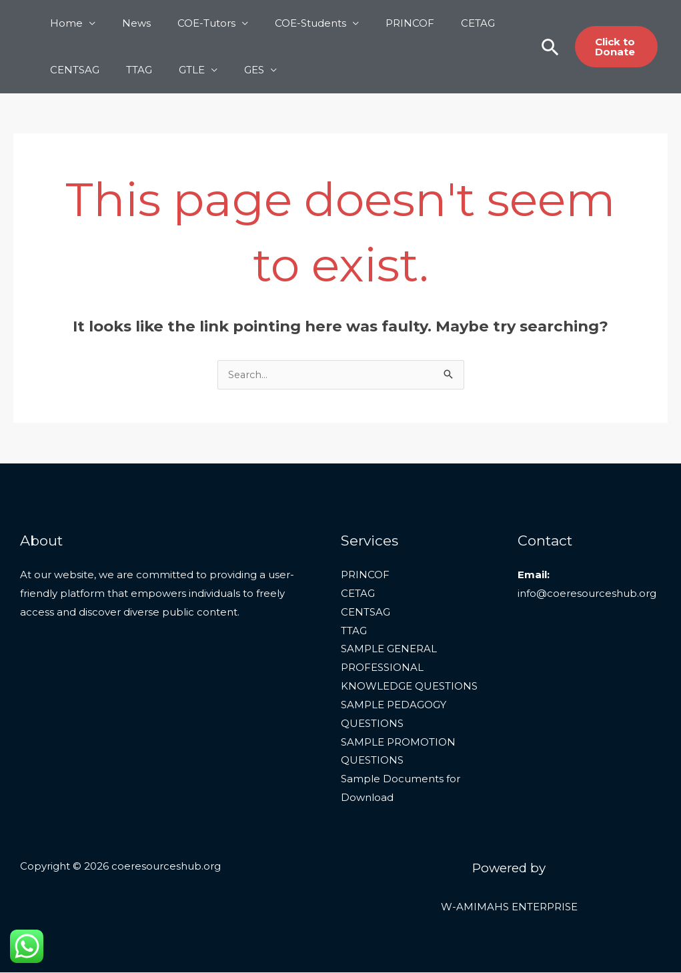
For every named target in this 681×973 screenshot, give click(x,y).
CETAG (441, 23)
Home (63, 23)
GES (231, 69)
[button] (543, 46)
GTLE (175, 69)
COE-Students (287, 23)
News (126, 23)
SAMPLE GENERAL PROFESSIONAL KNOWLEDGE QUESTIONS (409, 668)
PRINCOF (380, 23)
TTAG (129, 69)
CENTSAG (71, 69)
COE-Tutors (190, 23)
